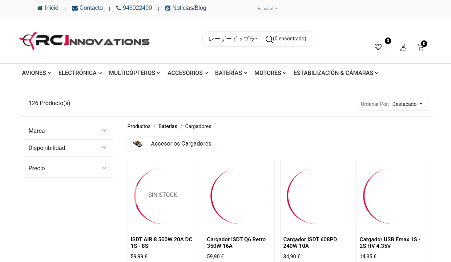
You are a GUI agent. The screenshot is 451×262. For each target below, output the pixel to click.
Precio (37, 168)
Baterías (167, 126)
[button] (409, 104)
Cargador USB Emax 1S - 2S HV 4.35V (390, 242)
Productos (139, 126)
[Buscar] (286, 39)
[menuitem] (378, 47)
